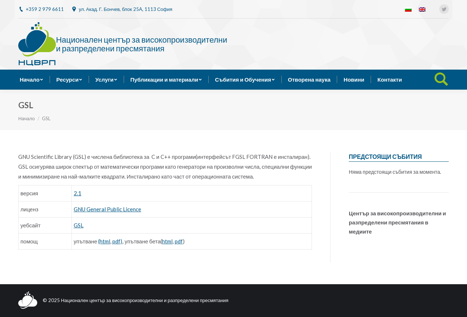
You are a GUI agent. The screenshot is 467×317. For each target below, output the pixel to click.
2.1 (77, 193)
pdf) (117, 241)
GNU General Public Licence (107, 209)
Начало (26, 118)
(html (104, 241)
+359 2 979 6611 (45, 9)
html (167, 241)
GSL (79, 225)
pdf (179, 241)
